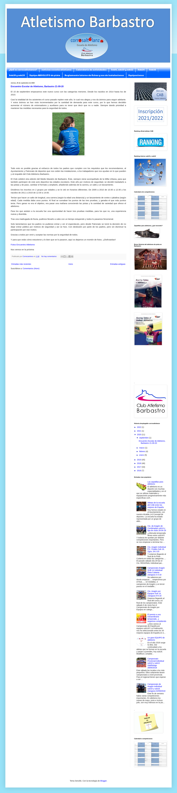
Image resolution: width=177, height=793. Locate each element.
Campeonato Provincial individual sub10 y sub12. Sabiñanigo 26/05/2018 (156, 663)
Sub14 (141, 69)
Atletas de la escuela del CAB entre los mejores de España (156, 505)
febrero (142, 451)
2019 (139, 460)
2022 (139, 427)
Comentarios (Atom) (31, 268)
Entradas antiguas (117, 264)
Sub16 (152, 69)
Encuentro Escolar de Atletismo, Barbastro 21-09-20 (37, 86)
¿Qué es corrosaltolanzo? (23, 69)
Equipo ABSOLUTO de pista (45, 75)
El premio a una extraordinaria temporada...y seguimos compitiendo (157, 617)
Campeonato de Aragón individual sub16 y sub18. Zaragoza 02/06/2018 (156, 687)
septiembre (144, 438)
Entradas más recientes (21, 264)
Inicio (71, 264)
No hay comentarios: (49, 256)
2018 (139, 463)
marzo (142, 448)
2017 (139, 467)
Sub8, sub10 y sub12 (122, 69)
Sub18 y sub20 (17, 75)
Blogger (103, 781)
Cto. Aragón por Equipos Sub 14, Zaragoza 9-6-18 (154, 593)
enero (142, 455)
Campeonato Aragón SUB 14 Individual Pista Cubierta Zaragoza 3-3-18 (156, 571)
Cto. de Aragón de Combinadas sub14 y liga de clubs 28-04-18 (157, 528)
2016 (139, 470)
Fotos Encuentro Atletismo (23, 244)
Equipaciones (136, 75)
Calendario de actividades (91, 69)
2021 (139, 431)
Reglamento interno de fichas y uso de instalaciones (94, 75)
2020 (139, 434)
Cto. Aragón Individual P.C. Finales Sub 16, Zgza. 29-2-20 (157, 549)
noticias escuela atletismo (56, 69)
